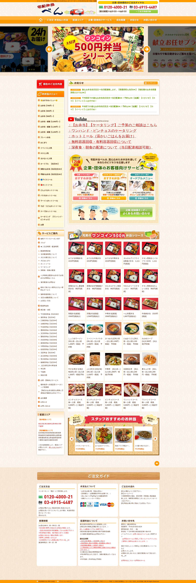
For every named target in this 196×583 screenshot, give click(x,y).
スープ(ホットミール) (48, 211)
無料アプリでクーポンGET (50, 239)
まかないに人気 (46, 158)
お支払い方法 (45, 301)
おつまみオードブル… (102, 446)
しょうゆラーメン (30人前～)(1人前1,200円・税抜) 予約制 (76, 342)
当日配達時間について (49, 254)
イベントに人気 (46, 148)
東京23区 (41, 424)
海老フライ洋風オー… (122, 446)
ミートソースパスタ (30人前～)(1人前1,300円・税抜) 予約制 (95, 342)
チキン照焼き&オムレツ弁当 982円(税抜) (150, 288)
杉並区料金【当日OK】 (49, 349)
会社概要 (43, 398)
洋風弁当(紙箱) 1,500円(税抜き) (93, 315)
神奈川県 (44, 375)
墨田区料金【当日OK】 (49, 330)
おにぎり (43, 143)
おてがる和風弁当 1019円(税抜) (76, 259)
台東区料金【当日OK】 (49, 324)
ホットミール (45, 264)
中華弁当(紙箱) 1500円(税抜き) (111, 315)
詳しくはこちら (54, 447)
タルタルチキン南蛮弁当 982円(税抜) (113, 287)
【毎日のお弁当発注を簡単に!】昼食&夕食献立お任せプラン (52, 391)
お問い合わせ (45, 406)
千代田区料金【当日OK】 (50, 314)
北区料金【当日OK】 (48, 353)
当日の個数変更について (49, 297)
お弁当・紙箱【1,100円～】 (50, 127)
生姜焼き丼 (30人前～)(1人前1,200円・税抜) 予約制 (131, 372)
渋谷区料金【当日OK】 (49, 340)
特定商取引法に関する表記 (46, 581)
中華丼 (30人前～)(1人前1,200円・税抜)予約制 (112, 372)
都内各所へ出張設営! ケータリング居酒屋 (52, 386)
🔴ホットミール (46, 185)
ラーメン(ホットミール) (49, 201)
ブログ (42, 243)
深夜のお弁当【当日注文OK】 (51, 169)
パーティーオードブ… (83, 446)
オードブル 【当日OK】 (49, 164)
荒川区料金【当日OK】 (49, 359)
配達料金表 (44, 306)
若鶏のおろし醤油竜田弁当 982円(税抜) (76, 288)
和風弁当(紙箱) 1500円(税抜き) (75, 315)
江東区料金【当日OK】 (49, 320)
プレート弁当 (45, 137)
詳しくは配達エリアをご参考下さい (92, 529)
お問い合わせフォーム (140, 534)
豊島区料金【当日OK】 (49, 336)
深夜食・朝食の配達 (48, 270)
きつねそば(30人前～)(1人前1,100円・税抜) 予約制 (112, 341)
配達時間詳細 (45, 251)
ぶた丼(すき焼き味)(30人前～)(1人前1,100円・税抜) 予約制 (94, 373)
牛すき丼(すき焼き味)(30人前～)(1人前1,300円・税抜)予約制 (76, 373)
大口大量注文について (49, 257)
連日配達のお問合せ (48, 282)
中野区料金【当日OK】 (49, 346)
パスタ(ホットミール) (48, 195)
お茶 (42, 225)
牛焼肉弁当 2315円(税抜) (150, 315)
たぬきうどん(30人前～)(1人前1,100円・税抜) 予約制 (131, 341)
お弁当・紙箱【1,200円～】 (50, 132)
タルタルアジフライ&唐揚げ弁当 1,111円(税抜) (132, 261)
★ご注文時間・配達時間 (49, 247)
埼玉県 (43, 369)
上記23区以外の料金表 (49, 365)
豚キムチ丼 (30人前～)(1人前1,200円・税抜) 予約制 (149, 372)
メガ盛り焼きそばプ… (142, 446)
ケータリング (45, 267)
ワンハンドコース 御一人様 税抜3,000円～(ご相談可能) (131, 404)
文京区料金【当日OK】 (49, 333)
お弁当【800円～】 (47, 111)
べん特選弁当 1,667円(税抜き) (130, 315)
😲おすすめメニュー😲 (49, 100)
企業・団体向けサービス (49, 380)
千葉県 (43, 372)
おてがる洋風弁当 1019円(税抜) (94, 259)
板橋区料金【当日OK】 (49, 362)
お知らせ (43, 402)
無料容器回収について (49, 294)
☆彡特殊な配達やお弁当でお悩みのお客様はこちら (51, 276)
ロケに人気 (44, 153)
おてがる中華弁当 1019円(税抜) (113, 259)
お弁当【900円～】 (47, 116)
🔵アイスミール (46, 180)
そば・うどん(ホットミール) (50, 206)
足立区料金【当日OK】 (49, 356)
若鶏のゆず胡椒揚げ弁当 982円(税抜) (94, 287)
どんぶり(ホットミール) (49, 190)
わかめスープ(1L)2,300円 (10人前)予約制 (149, 341)
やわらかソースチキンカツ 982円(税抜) (131, 288)
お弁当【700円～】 (47, 106)
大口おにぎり (45, 261)
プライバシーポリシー (66, 581)
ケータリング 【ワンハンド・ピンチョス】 (51, 218)
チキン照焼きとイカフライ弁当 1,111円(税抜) (150, 261)
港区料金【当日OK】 (48, 317)
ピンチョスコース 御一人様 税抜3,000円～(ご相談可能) (76, 404)
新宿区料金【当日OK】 (49, 343)
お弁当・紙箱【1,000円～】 (50, 122)
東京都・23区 (45, 310)
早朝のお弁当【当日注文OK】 (51, 174)
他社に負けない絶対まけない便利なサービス (51, 288)
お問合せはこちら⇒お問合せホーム (133, 560)
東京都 (47, 424)
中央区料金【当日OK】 (49, 327)
